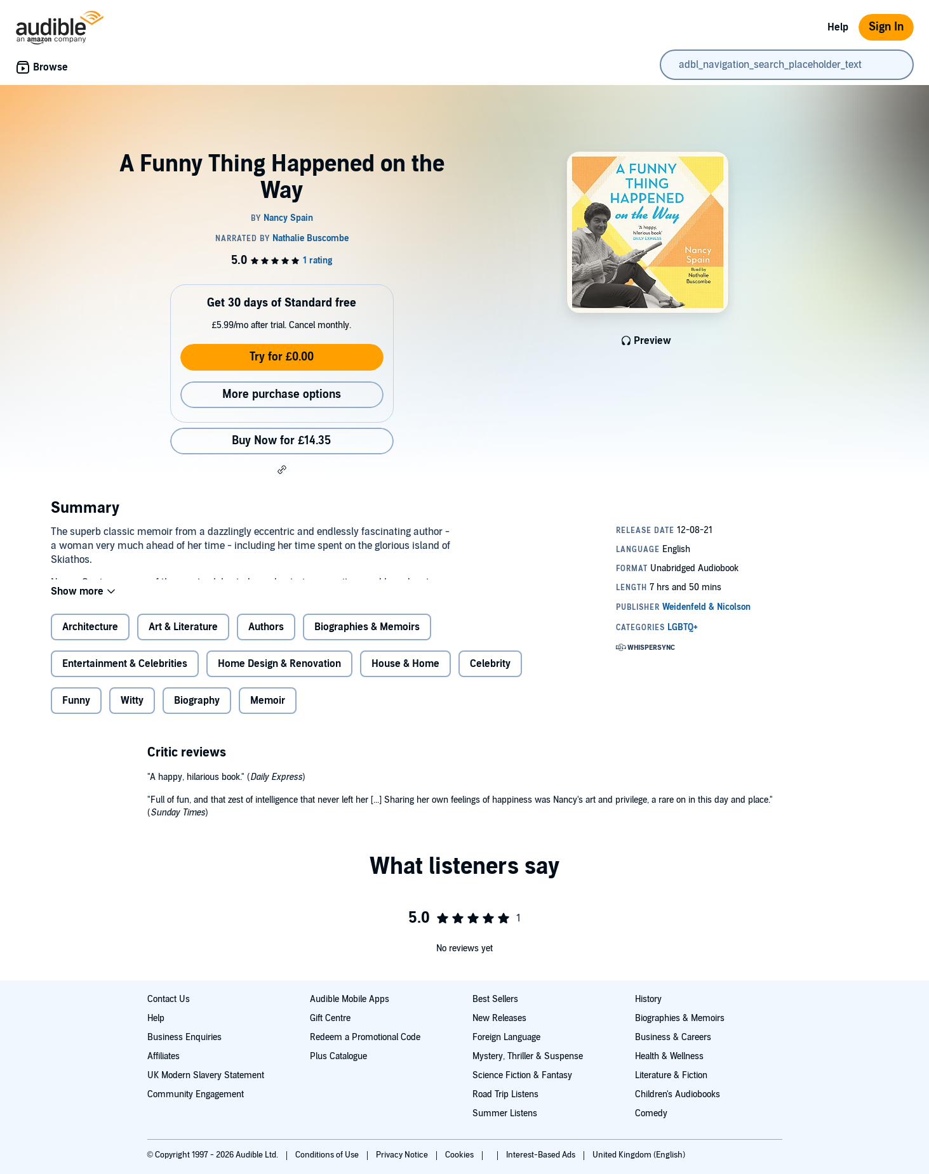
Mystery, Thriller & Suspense (527, 1056)
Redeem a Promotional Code (365, 1037)
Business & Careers (673, 1037)
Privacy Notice (403, 1155)
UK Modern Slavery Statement (205, 1075)
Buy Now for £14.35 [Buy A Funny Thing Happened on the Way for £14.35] (281, 440)
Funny (76, 710)
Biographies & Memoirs (367, 637)
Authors (266, 637)
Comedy (651, 1113)
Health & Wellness (669, 1056)
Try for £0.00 (282, 357)
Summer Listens (504, 1113)
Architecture (90, 637)
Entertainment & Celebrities (124, 674)
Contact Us (168, 999)
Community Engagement (195, 1094)
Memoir (267, 710)
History (648, 999)
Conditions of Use (328, 1155)
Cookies (460, 1155)
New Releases (499, 1018)
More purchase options (281, 394)
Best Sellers (495, 999)
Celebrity (490, 674)
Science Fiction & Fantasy (522, 1075)
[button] (282, 470)
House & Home (405, 674)
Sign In (886, 27)
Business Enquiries (184, 1037)
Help (837, 27)
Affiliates (163, 1056)
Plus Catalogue (338, 1056)
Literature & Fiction (671, 1075)
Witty (132, 710)
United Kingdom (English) (638, 1155)
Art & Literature (183, 637)
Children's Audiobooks (677, 1094)
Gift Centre (330, 1018)
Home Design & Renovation (279, 674)
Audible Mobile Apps (349, 999)
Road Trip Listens (505, 1094)
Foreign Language (506, 1037)
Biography (197, 710)
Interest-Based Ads (541, 1155)
